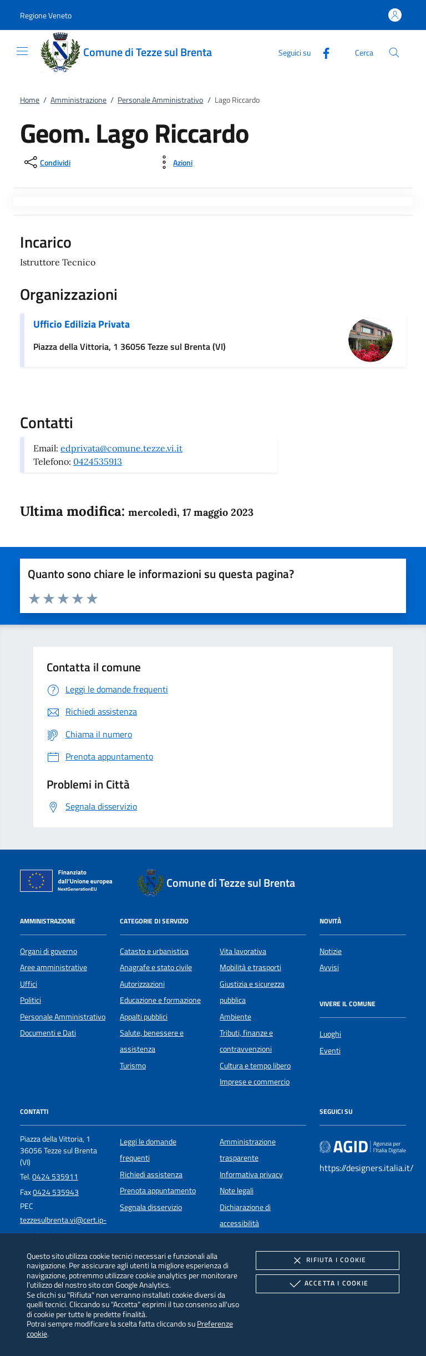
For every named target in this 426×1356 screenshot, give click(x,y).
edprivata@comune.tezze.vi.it (121, 448)
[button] (46, 15)
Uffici (28, 984)
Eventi (330, 1050)
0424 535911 (55, 1177)
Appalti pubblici (144, 1017)
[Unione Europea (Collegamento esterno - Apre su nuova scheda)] (69, 882)
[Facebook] (322, 51)
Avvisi (329, 967)
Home (29, 100)
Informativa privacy (251, 1174)
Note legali (236, 1190)
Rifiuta (327, 1260)
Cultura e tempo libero (255, 1065)
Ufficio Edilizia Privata (81, 324)
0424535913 (97, 461)
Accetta (327, 1284)
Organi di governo (48, 951)
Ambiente (235, 1017)
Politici (30, 1000)
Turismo (133, 1065)
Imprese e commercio (255, 1082)
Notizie (331, 951)
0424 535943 (56, 1192)
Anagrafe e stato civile (156, 967)
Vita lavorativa (243, 951)
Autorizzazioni (142, 984)
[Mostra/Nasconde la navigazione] (22, 51)
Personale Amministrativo (160, 100)
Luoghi (330, 1034)
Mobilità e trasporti (250, 967)
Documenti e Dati (48, 1033)
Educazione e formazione (160, 1000)
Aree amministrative (53, 967)
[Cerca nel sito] (394, 52)
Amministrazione (78, 100)
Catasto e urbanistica (154, 951)
